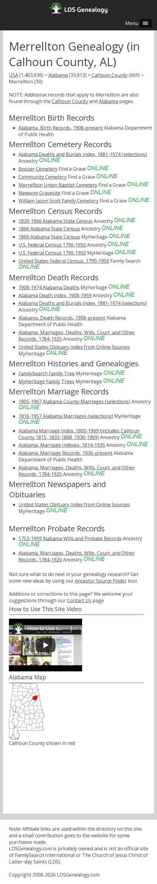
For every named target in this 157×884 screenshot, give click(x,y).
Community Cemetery (42, 177)
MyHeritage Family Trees (46, 381)
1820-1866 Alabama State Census (55, 221)
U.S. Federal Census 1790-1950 (52, 245)
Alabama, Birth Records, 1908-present (60, 127)
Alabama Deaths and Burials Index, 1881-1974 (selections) (82, 154)
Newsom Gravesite (39, 193)
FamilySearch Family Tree (46, 373)
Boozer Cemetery (37, 169)
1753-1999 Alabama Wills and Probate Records (70, 538)
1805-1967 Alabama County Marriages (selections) (74, 401)
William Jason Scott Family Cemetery (58, 200)
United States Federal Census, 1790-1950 (63, 261)
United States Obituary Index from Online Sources (74, 347)
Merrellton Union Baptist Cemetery (57, 185)
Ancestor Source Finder (101, 581)
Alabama (58, 75)
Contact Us (79, 600)
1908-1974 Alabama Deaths (48, 287)
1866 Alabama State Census (49, 228)
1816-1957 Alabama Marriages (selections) (65, 416)
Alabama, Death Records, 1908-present (61, 318)
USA (13, 75)
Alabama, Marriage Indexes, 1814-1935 (61, 445)
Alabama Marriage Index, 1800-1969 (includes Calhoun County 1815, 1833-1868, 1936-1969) (78, 434)
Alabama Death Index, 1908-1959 (55, 295)
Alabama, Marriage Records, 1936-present (65, 453)
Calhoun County (110, 75)
